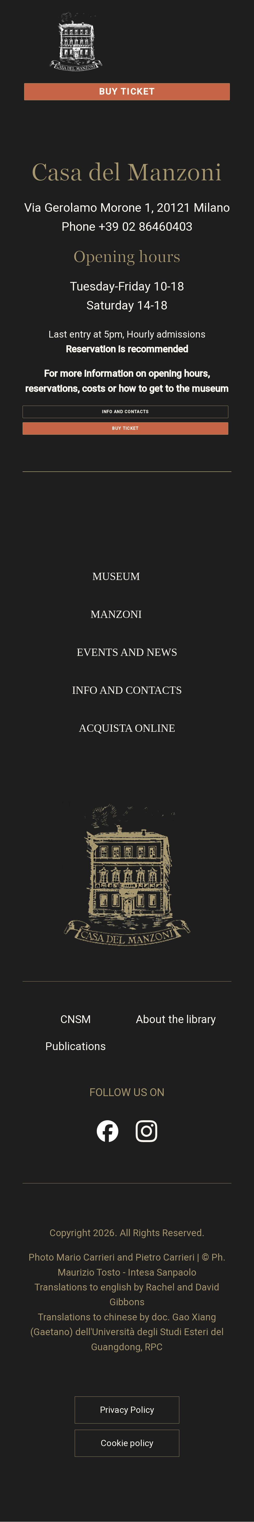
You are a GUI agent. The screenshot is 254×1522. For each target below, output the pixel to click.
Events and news (127, 652)
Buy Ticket (127, 92)
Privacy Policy (127, 1410)
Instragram (146, 1136)
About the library (176, 1019)
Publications (75, 1046)
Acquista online (127, 728)
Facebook (107, 1136)
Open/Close (183, 58)
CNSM (75, 1019)
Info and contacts (125, 411)
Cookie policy (127, 1443)
